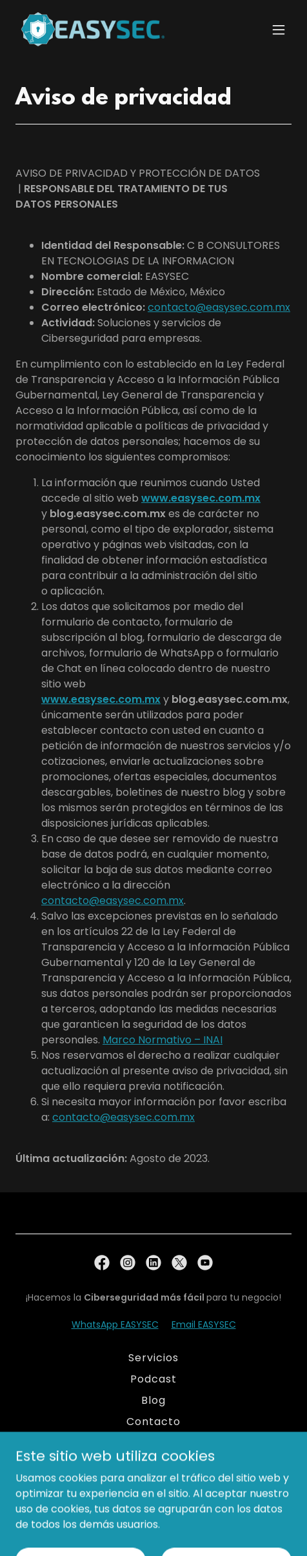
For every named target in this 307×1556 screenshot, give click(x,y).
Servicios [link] (153, 1357)
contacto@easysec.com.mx (219, 307)
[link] (93, 29)
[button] (279, 30)
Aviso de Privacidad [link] (153, 1464)
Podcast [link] (153, 1379)
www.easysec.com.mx (201, 498)
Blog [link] (153, 1400)
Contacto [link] (153, 1421)
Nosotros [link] (153, 1442)
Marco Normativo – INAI (163, 1039)
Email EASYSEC (204, 1324)
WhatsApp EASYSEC (115, 1324)
